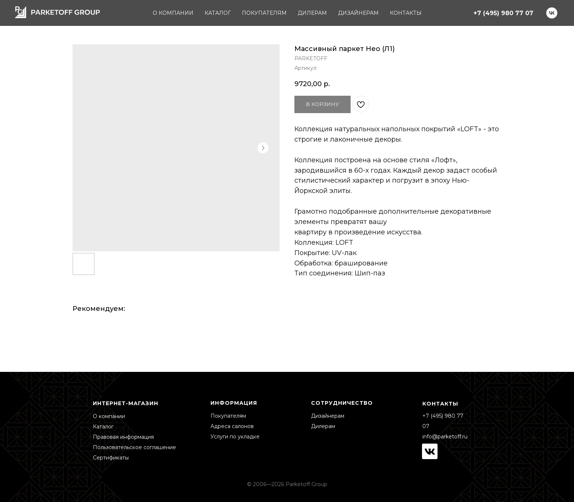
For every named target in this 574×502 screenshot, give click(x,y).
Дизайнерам (327, 416)
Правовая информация (123, 437)
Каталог (103, 426)
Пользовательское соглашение (134, 447)
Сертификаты (111, 457)
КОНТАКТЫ (406, 13)
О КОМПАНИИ (173, 13)
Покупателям (228, 416)
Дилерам (323, 426)
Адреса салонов (232, 426)
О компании (109, 416)
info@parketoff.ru (444, 436)
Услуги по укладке (235, 436)
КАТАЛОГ (218, 13)
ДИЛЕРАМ (312, 13)
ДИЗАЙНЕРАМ (358, 13)
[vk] (551, 12)
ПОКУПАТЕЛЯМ (264, 13)
